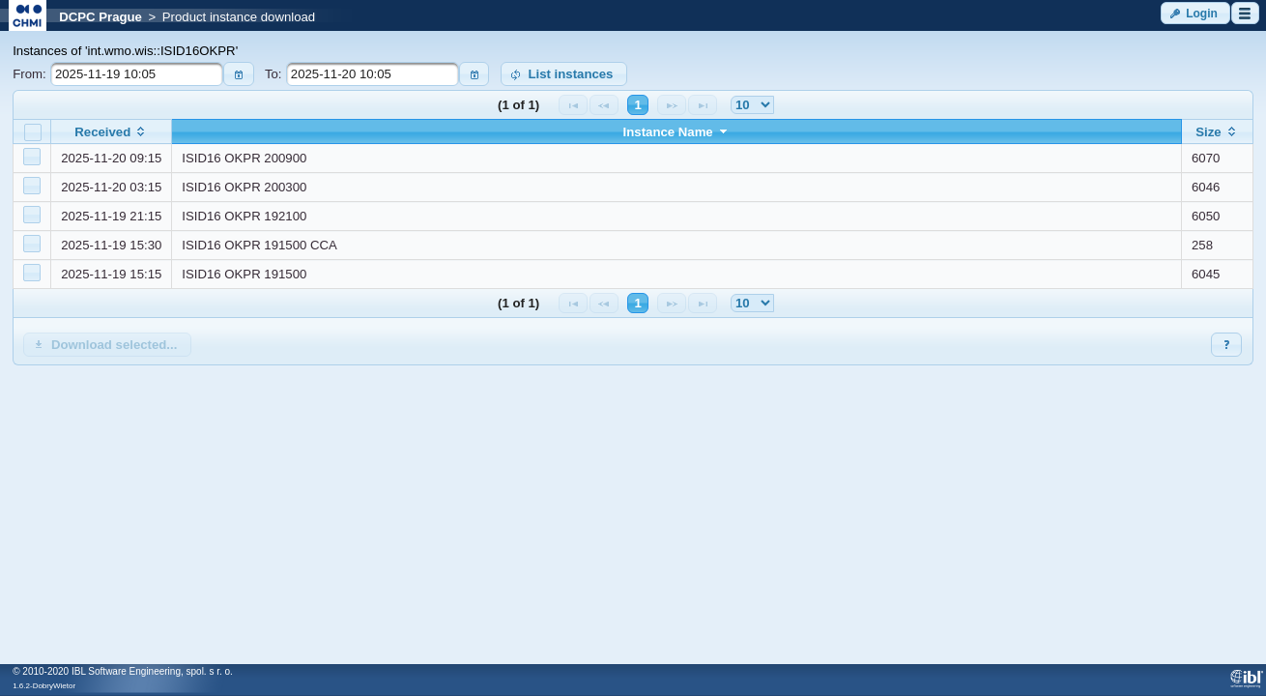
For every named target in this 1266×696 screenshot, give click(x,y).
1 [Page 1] (637, 105)
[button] (1195, 13)
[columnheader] (111, 132)
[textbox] (136, 74)
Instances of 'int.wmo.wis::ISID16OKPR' (125, 51)
